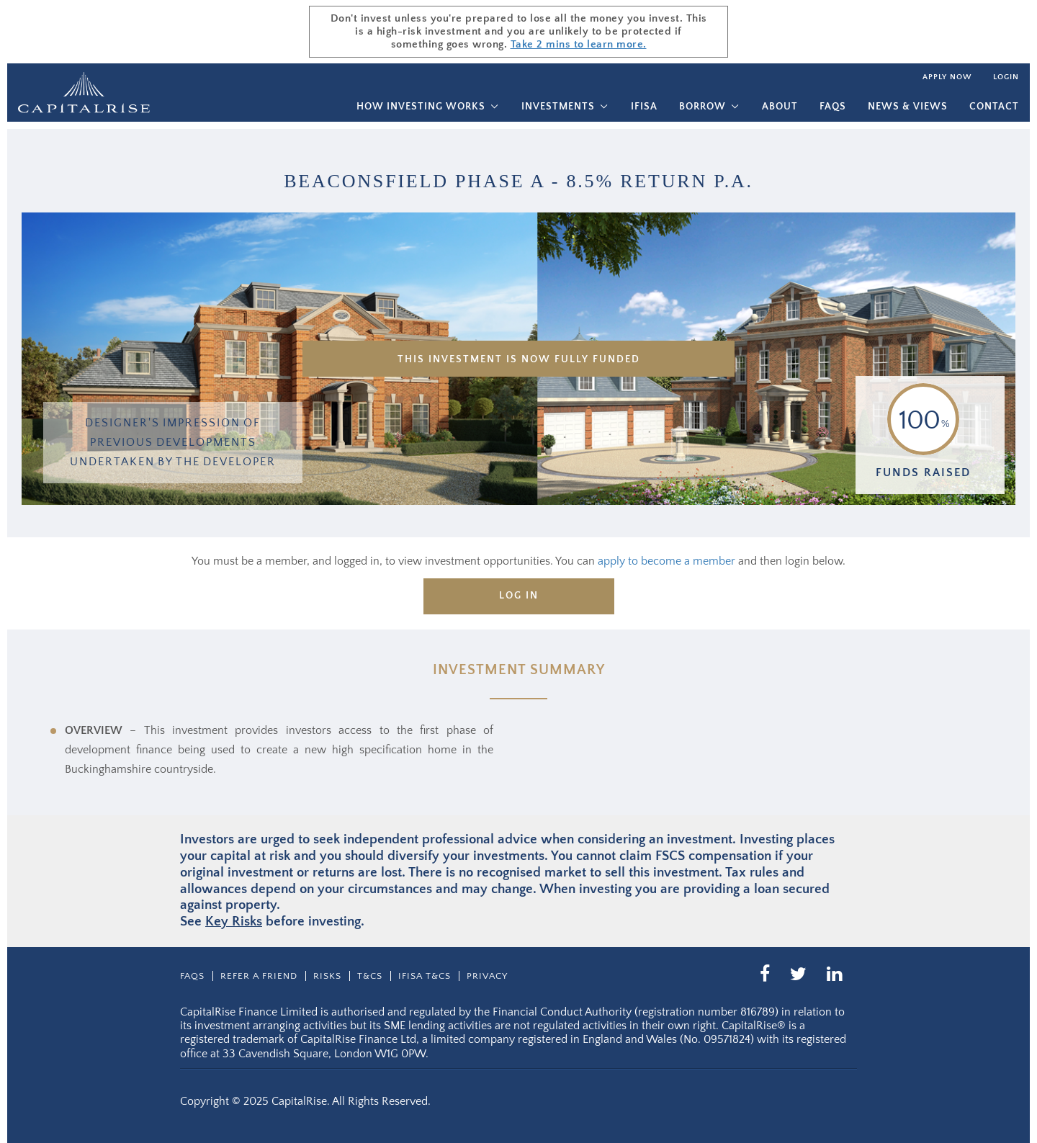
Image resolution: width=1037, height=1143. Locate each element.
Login (1006, 77)
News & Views (908, 106)
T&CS (369, 976)
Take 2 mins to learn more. (579, 44)
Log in (519, 595)
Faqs (833, 106)
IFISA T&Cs (424, 976)
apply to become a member (666, 561)
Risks (327, 976)
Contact (994, 106)
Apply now (946, 77)
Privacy (487, 976)
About (780, 106)
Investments (558, 106)
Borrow (702, 106)
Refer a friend (258, 976)
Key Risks (233, 921)
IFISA (644, 106)
